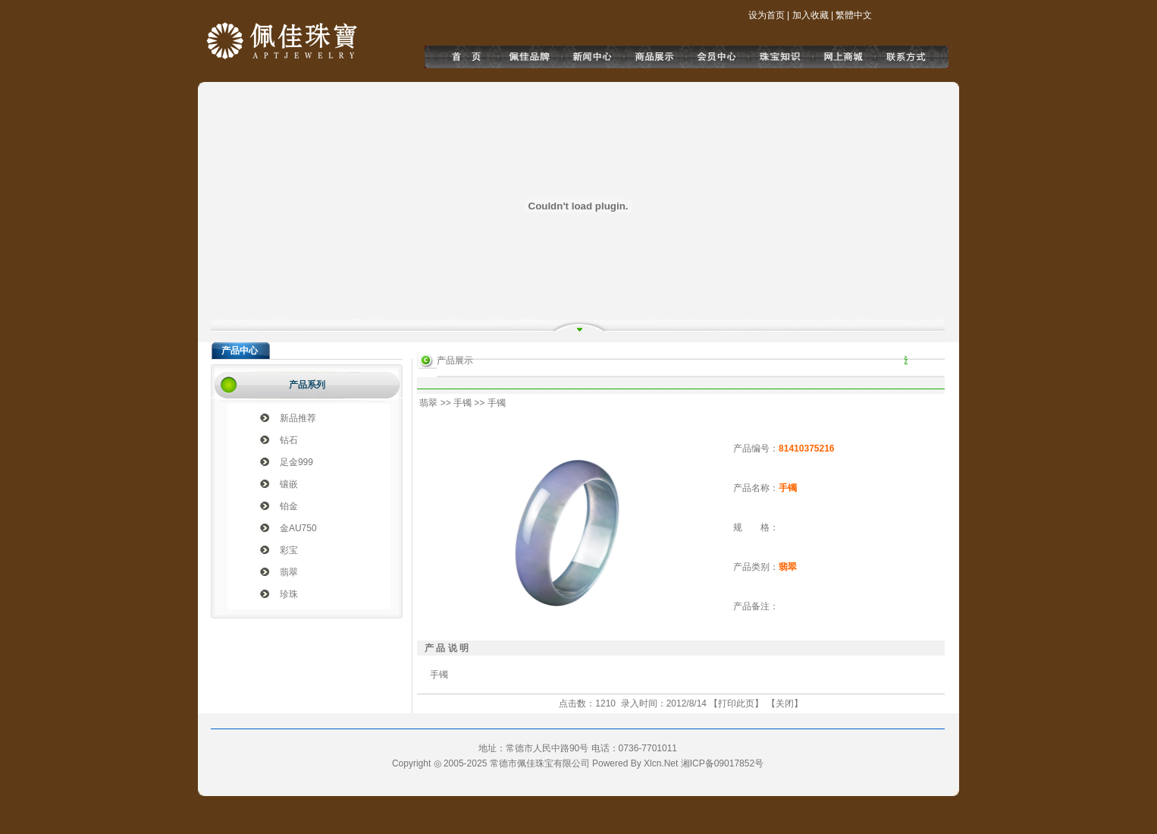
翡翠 (289, 572)
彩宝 (289, 550)
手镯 (462, 403)
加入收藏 (810, 15)
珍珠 (289, 594)
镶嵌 (289, 484)
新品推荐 (298, 418)
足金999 (296, 462)
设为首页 (766, 15)
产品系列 (307, 384)
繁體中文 (854, 15)
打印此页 (736, 703)
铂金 (289, 506)
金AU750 (298, 528)
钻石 (289, 440)
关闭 (785, 703)
